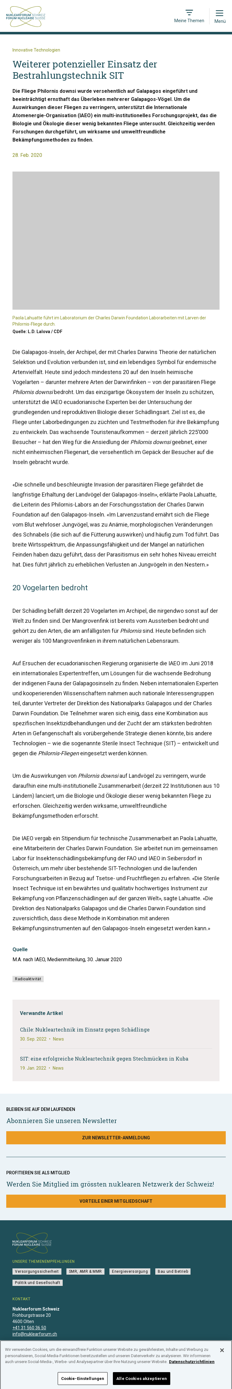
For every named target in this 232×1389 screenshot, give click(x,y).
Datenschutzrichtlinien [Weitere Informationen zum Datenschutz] (192, 1364)
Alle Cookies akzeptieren (141, 1380)
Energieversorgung (130, 1271)
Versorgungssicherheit (37, 1271)
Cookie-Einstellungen (82, 1380)
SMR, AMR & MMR (85, 1271)
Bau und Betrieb (173, 1271)
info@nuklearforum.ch (34, 1334)
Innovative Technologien (36, 49)
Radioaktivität (28, 979)
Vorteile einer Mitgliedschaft (116, 1201)
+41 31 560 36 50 (29, 1327)
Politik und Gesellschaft (37, 1283)
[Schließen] (222, 1352)
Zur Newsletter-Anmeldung (116, 1137)
